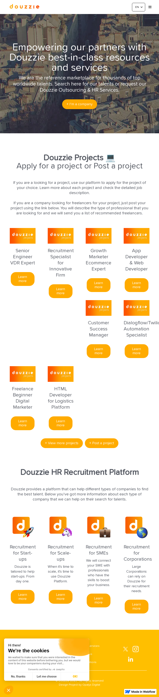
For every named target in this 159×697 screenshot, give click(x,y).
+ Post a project (101, 443)
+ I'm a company (80, 104)
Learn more (22, 279)
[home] (24, 7)
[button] (138, 7)
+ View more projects (61, 443)
